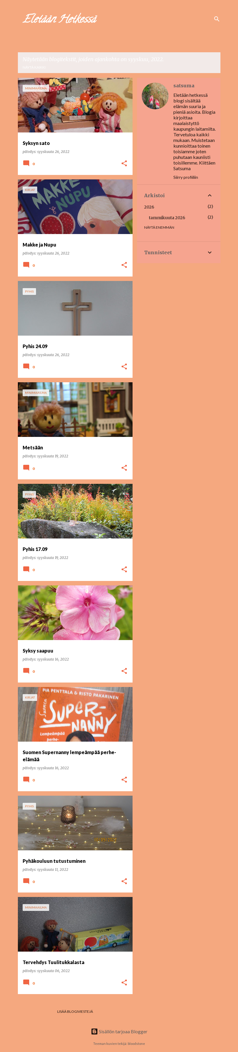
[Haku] (216, 19)
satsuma (184, 86)
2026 (149, 207)
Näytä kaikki (34, 67)
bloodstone (136, 1043)
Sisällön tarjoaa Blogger (119, 1031)
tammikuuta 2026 (167, 217)
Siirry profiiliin (185, 177)
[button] (124, 164)
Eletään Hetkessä (59, 20)
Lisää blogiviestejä (75, 1011)
